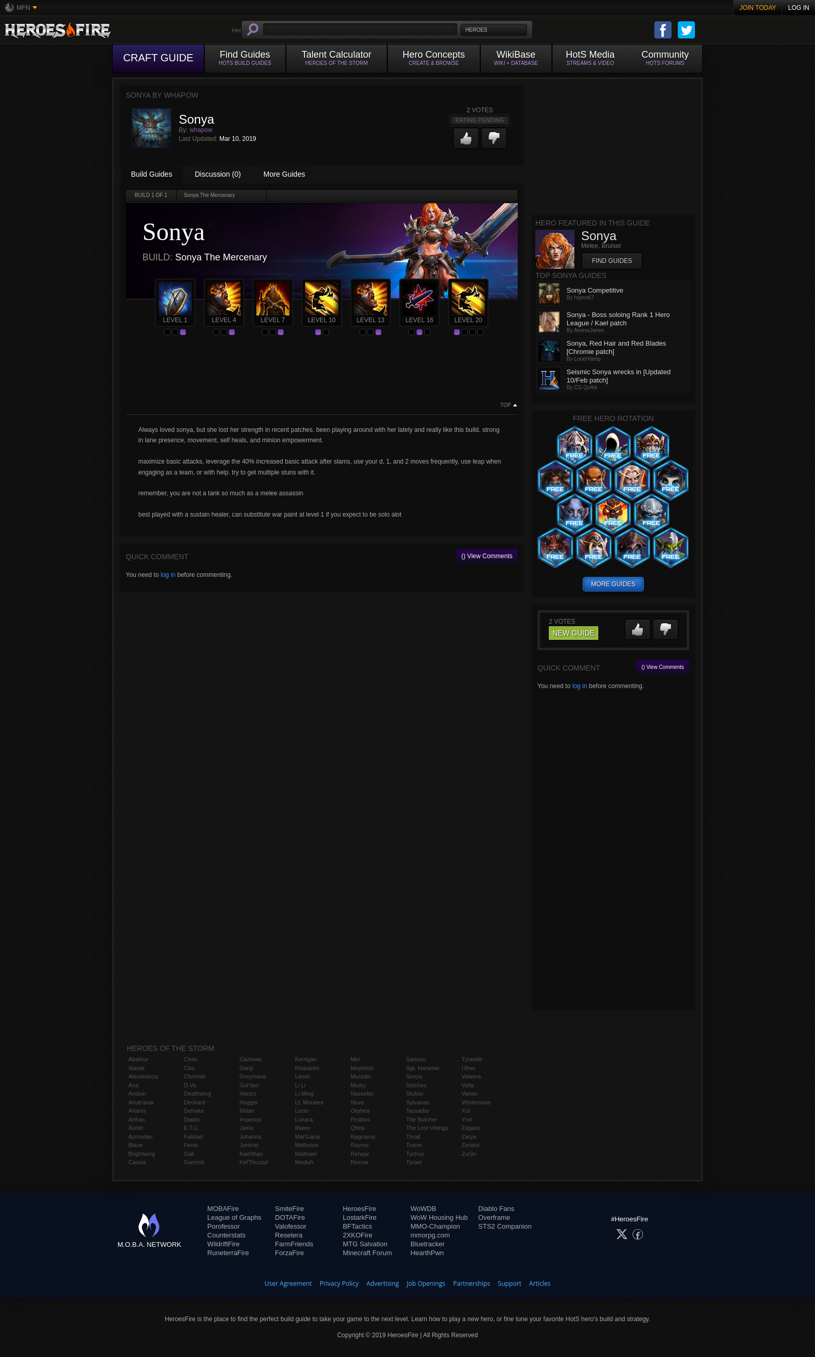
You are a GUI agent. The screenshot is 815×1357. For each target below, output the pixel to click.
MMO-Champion (435, 1226)
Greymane (253, 1076)
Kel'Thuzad (254, 1162)
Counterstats (226, 1235)
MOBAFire (223, 1209)
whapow (201, 130)
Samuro (416, 1059)
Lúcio (302, 1111)
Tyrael (414, 1162)
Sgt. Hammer (423, 1068)
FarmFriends (294, 1244)
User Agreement (288, 1283)
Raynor (359, 1145)
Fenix (191, 1145)
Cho (189, 1068)
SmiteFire (289, 1209)
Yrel (467, 1119)
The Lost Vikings (427, 1128)
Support (509, 1283)
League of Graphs (234, 1217)
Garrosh (194, 1162)
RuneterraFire (228, 1253)
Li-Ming (304, 1093)
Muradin (360, 1076)
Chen (191, 1059)
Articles (539, 1283)
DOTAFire (290, 1217)
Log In (798, 7)
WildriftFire (223, 1244)
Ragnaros (362, 1137)
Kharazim (307, 1068)
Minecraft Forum (367, 1253)
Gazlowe (251, 1059)
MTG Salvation (365, 1244)
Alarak (136, 1068)
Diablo (192, 1119)
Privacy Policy (339, 1283)
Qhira (357, 1128)
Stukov (415, 1093)
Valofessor (290, 1226)
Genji (246, 1068)
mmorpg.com (430, 1235)
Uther (469, 1068)
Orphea (360, 1111)
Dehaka (194, 1111)
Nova (357, 1102)
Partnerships (471, 1283)
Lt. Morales (309, 1102)
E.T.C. (192, 1128)
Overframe (494, 1217)
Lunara (304, 1119)
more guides (613, 584)
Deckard (194, 1102)
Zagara (471, 1128)
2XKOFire (357, 1235)
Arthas (136, 1119)
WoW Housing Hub (439, 1217)
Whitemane (476, 1102)
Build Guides (151, 174)
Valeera (471, 1076)
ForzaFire (289, 1253)
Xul (466, 1111)
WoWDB (424, 1209)
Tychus (415, 1154)
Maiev (302, 1128)
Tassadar (417, 1111)
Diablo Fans (496, 1209)
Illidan (247, 1111)
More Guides (284, 174)
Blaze (135, 1145)
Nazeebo (361, 1093)
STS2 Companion (505, 1226)
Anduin (137, 1093)
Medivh (304, 1162)
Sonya (414, 1076)
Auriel (135, 1128)
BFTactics (357, 1226)
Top (506, 405)
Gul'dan (249, 1085)
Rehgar (359, 1154)
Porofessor (223, 1226)
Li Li (300, 1085)
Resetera (289, 1235)
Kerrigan (306, 1059)
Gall (189, 1154)
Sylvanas (417, 1102)
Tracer (414, 1145)
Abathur (138, 1059)
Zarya (469, 1137)
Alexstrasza (143, 1076)
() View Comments (487, 556)
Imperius (250, 1119)
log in (168, 574)
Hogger (249, 1102)
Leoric (303, 1076)
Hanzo (248, 1093)
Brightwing (141, 1154)
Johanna (250, 1137)
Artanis (137, 1111)
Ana (133, 1085)
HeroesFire (359, 1209)
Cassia (137, 1162)
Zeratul (470, 1145)
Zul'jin (469, 1154)
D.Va (190, 1085)
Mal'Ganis (308, 1137)
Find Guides (612, 261)
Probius (360, 1119)
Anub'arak (141, 1102)
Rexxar (359, 1162)
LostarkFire (359, 1217)
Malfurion (307, 1145)
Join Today (758, 7)
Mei (355, 1059)
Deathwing (197, 1093)
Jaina (246, 1128)
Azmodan (140, 1137)
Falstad (193, 1137)
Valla (468, 1085)
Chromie (195, 1076)
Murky (358, 1085)
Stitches (416, 1085)
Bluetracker (428, 1244)
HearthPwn (427, 1253)
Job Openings (426, 1283)
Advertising (382, 1283)
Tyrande (472, 1059)
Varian (470, 1093)
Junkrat (249, 1145)
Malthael (306, 1154)
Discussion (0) (218, 174)
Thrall (413, 1137)
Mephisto (362, 1068)
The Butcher (421, 1119)
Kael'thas (251, 1154)
